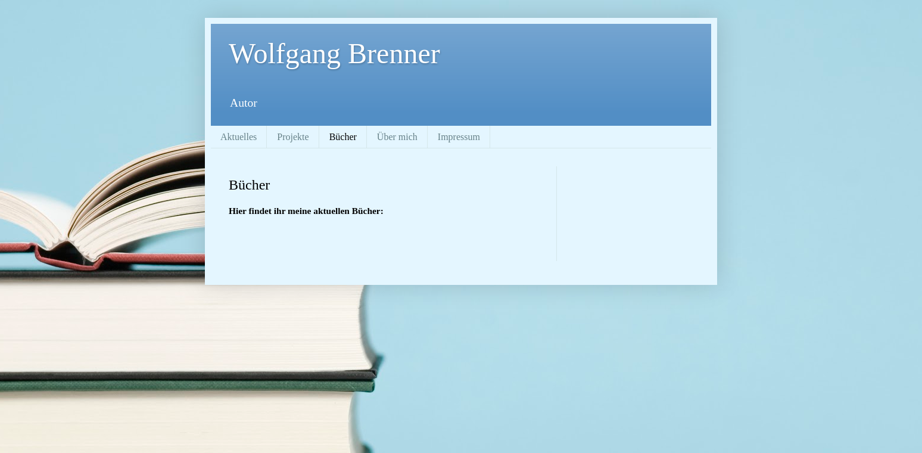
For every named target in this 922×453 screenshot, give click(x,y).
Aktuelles (238, 137)
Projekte (293, 137)
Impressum (459, 137)
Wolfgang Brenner (334, 53)
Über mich (397, 137)
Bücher (343, 137)
